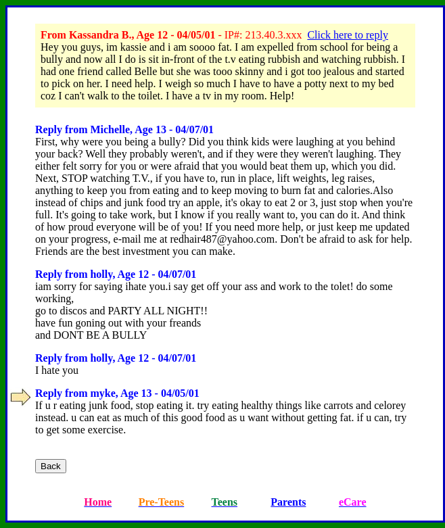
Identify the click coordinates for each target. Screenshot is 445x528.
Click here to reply (347, 35)
